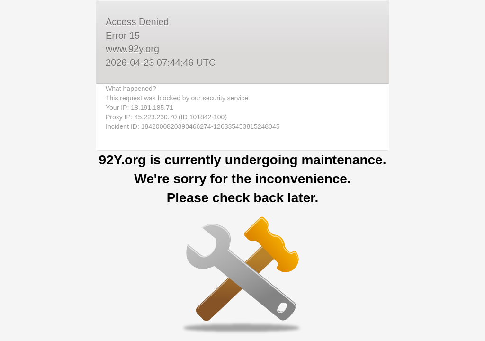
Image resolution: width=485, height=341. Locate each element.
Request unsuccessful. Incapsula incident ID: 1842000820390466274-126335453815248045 (242, 170)
